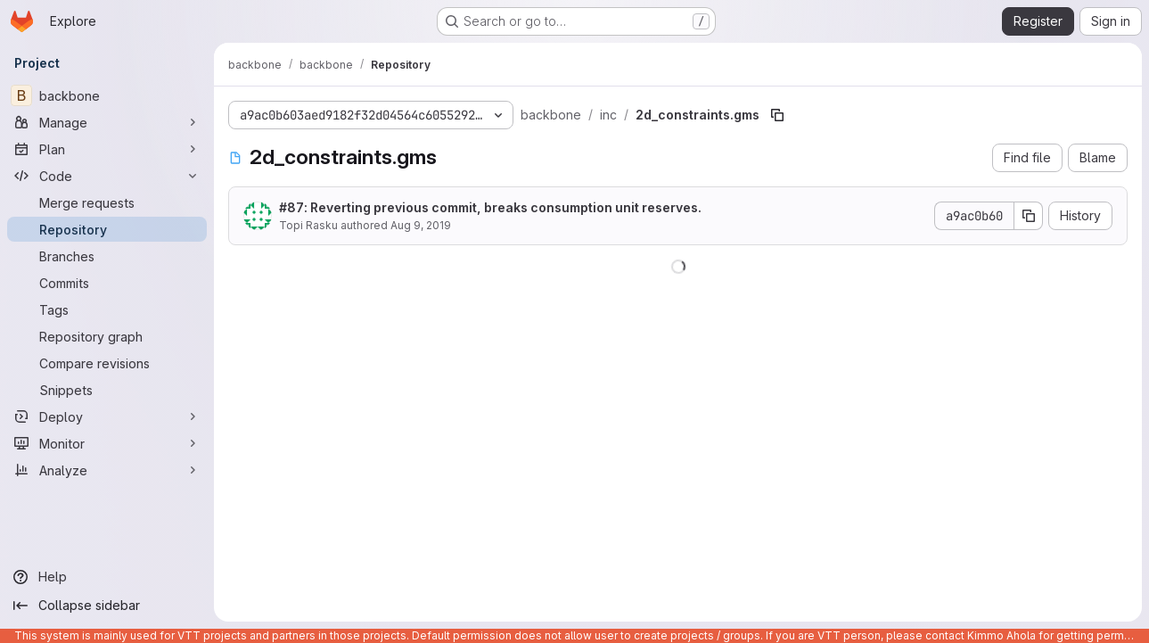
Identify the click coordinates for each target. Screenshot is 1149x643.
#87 (291, 207)
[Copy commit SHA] (1028, 216)
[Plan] (107, 148)
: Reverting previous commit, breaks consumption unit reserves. (490, 207)
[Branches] (107, 255)
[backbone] (107, 95)
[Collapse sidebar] (107, 605)
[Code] (107, 175)
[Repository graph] (107, 336)
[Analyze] (107, 470)
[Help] (107, 577)
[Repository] (107, 229)
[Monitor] (107, 443)
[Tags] (107, 309)
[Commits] (107, 282)
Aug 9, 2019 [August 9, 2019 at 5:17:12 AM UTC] (420, 225)
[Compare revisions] (107, 362)
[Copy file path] (777, 115)
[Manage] (107, 122)
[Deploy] (107, 416)
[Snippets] (107, 389)
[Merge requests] (107, 202)
